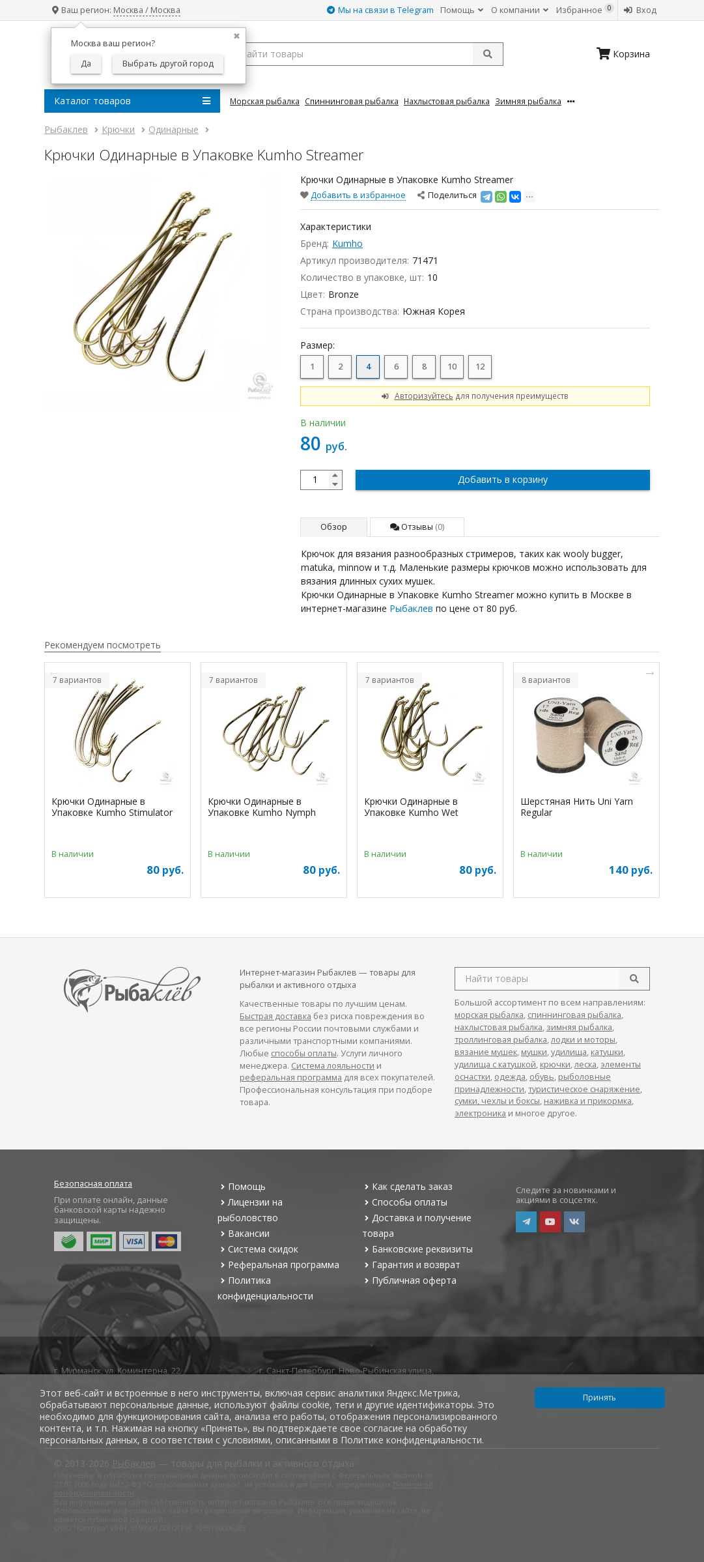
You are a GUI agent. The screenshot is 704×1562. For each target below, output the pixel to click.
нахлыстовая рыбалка (498, 1027)
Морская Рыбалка (265, 101)
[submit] (488, 54)
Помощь (461, 10)
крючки (555, 1064)
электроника (480, 1113)
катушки (607, 1052)
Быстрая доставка (275, 1016)
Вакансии (243, 1233)
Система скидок (258, 1249)
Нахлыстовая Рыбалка (447, 101)
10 (452, 366)
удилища (569, 1052)
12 (480, 366)
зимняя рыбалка (579, 1027)
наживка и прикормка (588, 1100)
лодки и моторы (583, 1039)
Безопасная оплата (93, 1183)
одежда (510, 1076)
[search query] (366, 54)
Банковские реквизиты (417, 1249)
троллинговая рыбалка (501, 1039)
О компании (519, 10)
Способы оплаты (404, 1202)
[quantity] (321, 480)
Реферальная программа (278, 1264)
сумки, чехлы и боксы (497, 1100)
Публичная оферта (409, 1280)
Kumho (347, 243)
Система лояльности (332, 1065)
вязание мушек (486, 1052)
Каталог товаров (132, 101)
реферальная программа (291, 1077)
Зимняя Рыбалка (528, 101)
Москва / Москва (146, 10)
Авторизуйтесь (424, 395)
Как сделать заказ (407, 1186)
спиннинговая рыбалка (574, 1014)
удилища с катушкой (495, 1064)
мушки (534, 1052)
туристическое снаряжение (584, 1089)
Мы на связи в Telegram (380, 10)
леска (585, 1064)
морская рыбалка (489, 1014)
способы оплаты (304, 1053)
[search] (634, 979)
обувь (541, 1076)
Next (649, 672)
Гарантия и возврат (411, 1264)
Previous (54, 672)
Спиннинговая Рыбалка (352, 101)
